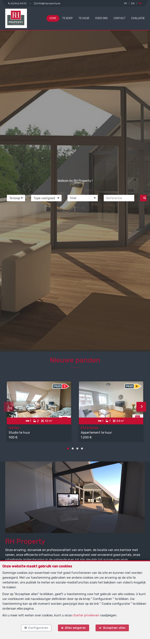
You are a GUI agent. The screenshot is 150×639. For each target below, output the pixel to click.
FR (125, 3)
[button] (82, 198)
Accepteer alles (114, 628)
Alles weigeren (75, 628)
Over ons (101, 18)
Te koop (67, 18)
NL (140, 3)
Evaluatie (138, 18)
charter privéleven (85, 615)
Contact (120, 18)
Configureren (38, 628)
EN (132, 3)
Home (52, 18)
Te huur (83, 18)
